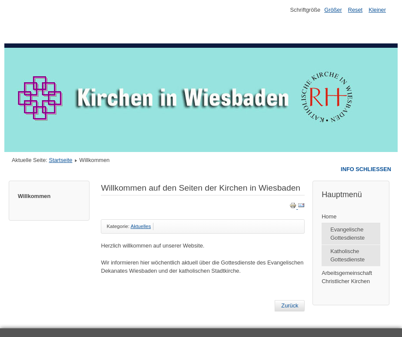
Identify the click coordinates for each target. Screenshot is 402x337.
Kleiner (377, 10)
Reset (355, 10)
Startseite (60, 160)
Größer (333, 10)
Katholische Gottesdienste (347, 255)
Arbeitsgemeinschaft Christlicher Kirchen (347, 277)
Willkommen (34, 196)
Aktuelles (140, 226)
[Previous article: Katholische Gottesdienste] (290, 305)
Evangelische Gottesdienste (347, 233)
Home (329, 216)
